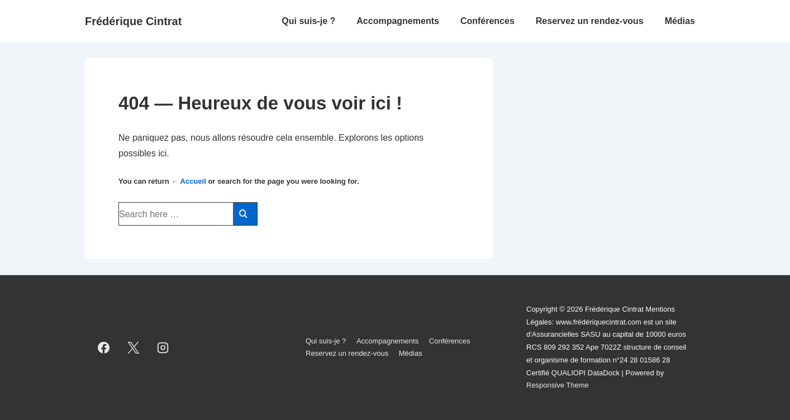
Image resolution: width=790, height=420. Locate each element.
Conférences (487, 21)
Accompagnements (397, 21)
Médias (680, 21)
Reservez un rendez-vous (590, 21)
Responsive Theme (557, 385)
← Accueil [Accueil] (188, 181)
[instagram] (163, 347)
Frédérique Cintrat (133, 21)
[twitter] (133, 347)
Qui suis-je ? (308, 21)
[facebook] (104, 347)
